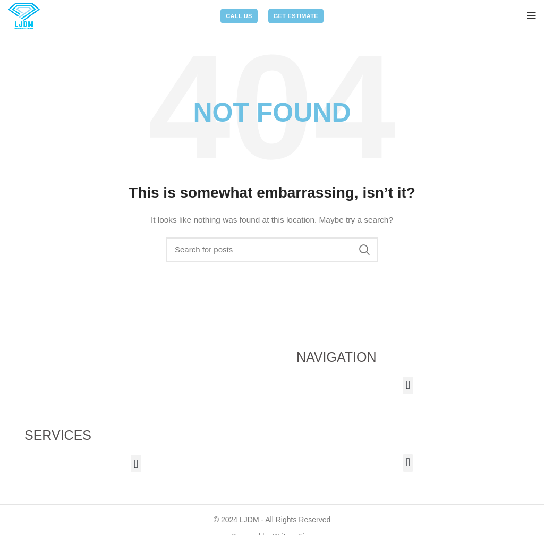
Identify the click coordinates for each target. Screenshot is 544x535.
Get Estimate (296, 16)
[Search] (272, 249)
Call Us (239, 16)
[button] (408, 385)
